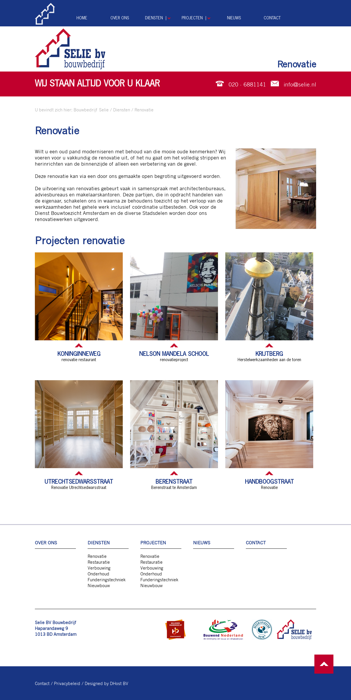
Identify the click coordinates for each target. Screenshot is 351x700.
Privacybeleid (67, 683)
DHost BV (119, 683)
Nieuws (234, 18)
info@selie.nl (300, 84)
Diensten (154, 18)
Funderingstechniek (107, 579)
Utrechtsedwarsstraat (79, 482)
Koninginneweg (78, 354)
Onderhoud (98, 574)
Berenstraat (174, 482)
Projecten (192, 18)
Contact (272, 18)
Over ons (119, 18)
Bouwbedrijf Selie (91, 110)
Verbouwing (99, 568)
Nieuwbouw (99, 585)
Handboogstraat (269, 482)
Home (81, 18)
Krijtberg (269, 354)
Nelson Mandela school (174, 354)
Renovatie (144, 110)
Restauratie (99, 562)
